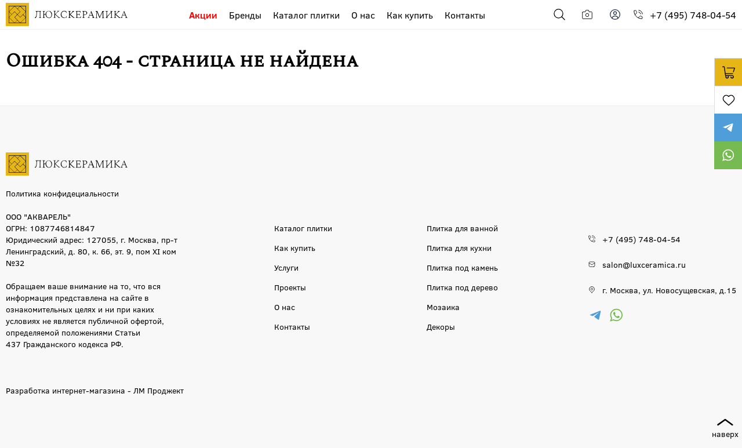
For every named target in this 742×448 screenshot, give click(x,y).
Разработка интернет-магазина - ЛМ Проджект (95, 390)
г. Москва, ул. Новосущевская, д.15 (669, 290)
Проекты (290, 287)
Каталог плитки (306, 15)
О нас (363, 15)
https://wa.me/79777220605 (728, 155)
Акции (203, 15)
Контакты (465, 15)
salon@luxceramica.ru (644, 264)
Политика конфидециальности (62, 193)
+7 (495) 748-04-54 (693, 15)
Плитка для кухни (459, 247)
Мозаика (443, 306)
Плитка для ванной (462, 228)
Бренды (245, 15)
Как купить (410, 15)
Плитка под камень (462, 267)
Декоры (441, 326)
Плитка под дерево (462, 287)
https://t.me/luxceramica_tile (728, 127)
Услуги (286, 267)
